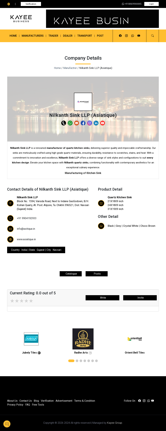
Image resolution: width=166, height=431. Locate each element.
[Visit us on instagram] (126, 36)
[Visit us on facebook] (120, 36)
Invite (140, 297)
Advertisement (64, 400)
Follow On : (130, 400)
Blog (36, 400)
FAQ (27, 404)
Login (151, 4)
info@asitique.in (26, 228)
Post (100, 35)
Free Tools (38, 404)
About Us (12, 400)
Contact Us (25, 400)
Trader (53, 35)
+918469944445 (132, 4)
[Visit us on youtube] (138, 36)
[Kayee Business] (24, 18)
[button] (152, 36)
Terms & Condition (84, 400)
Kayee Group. (115, 422)
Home (13, 35)
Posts (96, 273)
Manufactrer (70, 68)
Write (102, 297)
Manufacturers (33, 35)
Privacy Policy (15, 404)
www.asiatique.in (26, 239)
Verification (31, 4)
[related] (31, 338)
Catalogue (70, 273)
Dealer (67, 35)
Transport (84, 35)
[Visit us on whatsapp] (132, 36)
